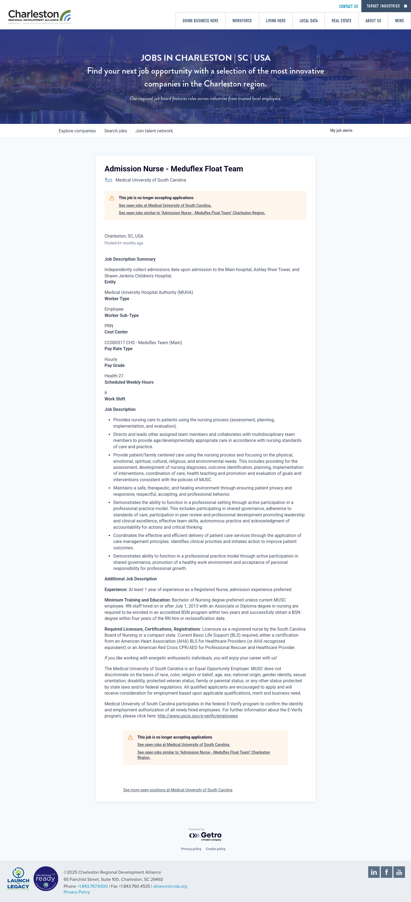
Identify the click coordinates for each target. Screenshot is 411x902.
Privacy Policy (77, 892)
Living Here (276, 20)
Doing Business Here (200, 20)
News (399, 20)
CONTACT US (348, 6)
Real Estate (341, 20)
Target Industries (383, 6)
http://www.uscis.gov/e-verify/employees (198, 716)
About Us (373, 20)
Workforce (242, 20)
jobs (116, 130)
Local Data (309, 20)
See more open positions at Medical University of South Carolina (177, 790)
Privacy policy (191, 849)
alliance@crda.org (170, 886)
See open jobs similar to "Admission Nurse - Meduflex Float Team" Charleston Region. (192, 213)
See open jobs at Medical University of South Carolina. (165, 205)
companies (77, 130)
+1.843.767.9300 (92, 886)
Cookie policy (216, 849)
